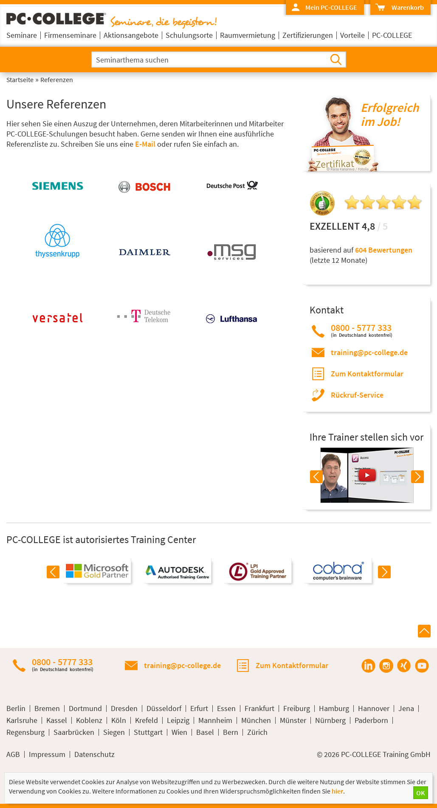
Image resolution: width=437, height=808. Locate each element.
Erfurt (199, 708)
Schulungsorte (189, 35)
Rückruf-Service (357, 395)
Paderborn (371, 720)
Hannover (373, 708)
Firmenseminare (70, 35)
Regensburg (25, 732)
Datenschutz (94, 754)
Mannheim (215, 720)
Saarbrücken (74, 732)
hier (337, 791)
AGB (13, 754)
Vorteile (352, 35)
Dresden (124, 708)
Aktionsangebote (131, 35)
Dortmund (85, 708)
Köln (118, 720)
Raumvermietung (247, 35)
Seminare (21, 35)
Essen (226, 708)
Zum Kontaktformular (367, 373)
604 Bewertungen (383, 250)
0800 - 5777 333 (361, 330)
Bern (230, 732)
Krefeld (146, 720)
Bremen (47, 708)
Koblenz (89, 720)
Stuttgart (148, 732)
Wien (179, 732)
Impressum (47, 754)
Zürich (257, 732)
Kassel (56, 720)
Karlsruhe (21, 720)
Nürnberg (330, 720)
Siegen (114, 732)
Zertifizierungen (307, 35)
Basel (205, 732)
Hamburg (334, 708)
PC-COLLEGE (392, 35)
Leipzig (178, 720)
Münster (293, 720)
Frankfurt (259, 708)
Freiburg (296, 708)
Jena (406, 708)
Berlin (15, 708)
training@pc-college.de (369, 352)
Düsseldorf (164, 708)
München (256, 720)
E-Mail (145, 144)
